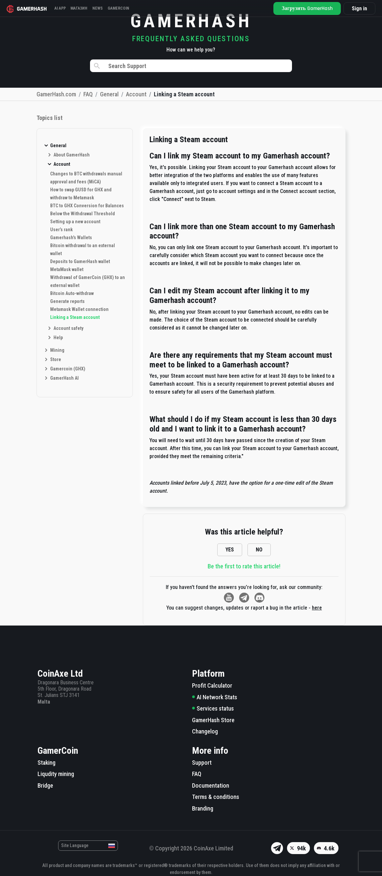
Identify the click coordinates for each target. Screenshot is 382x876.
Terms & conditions (215, 796)
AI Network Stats (214, 697)
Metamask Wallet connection (79, 309)
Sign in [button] (358, 8)
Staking (46, 762)
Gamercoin (130, 8)
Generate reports (67, 301)
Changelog (205, 731)
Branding (202, 808)
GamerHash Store (213, 720)
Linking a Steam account (75, 317)
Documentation (210, 785)
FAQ (196, 773)
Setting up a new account (75, 221)
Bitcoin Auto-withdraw (72, 293)
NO (259, 549)
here (317, 608)
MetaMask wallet (66, 269)
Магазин (84, 8)
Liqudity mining (56, 773)
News (106, 8)
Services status (213, 708)
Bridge (45, 785)
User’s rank (61, 229)
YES (230, 549)
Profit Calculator (212, 685)
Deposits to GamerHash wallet (80, 261)
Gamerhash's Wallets (71, 237)
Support (202, 762)
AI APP (62, 8)
